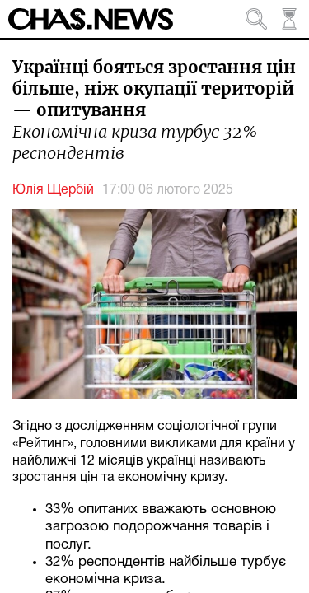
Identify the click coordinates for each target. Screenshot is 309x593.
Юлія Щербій (53, 190)
